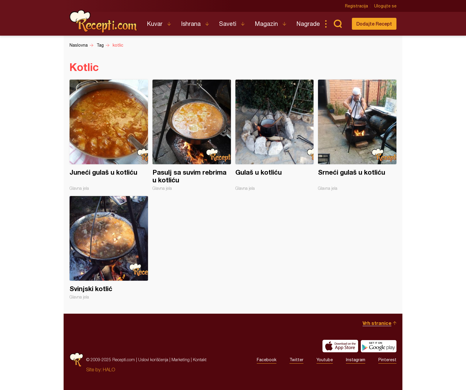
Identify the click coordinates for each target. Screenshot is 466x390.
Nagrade (308, 23)
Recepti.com (104, 21)
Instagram (355, 359)
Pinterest (387, 359)
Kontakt (200, 359)
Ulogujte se (385, 6)
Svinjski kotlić (109, 247)
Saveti (227, 23)
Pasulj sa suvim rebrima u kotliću (191, 135)
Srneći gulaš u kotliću (357, 135)
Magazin (266, 23)
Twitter (296, 359)
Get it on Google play (378, 346)
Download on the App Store (340, 346)
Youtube (325, 359)
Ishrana (191, 23)
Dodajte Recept (374, 23)
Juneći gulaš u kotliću (109, 135)
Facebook (266, 359)
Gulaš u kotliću (274, 135)
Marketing (180, 359)
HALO (109, 369)
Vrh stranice (377, 323)
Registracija (356, 6)
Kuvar (155, 23)
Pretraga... (337, 24)
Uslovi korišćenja (153, 359)
